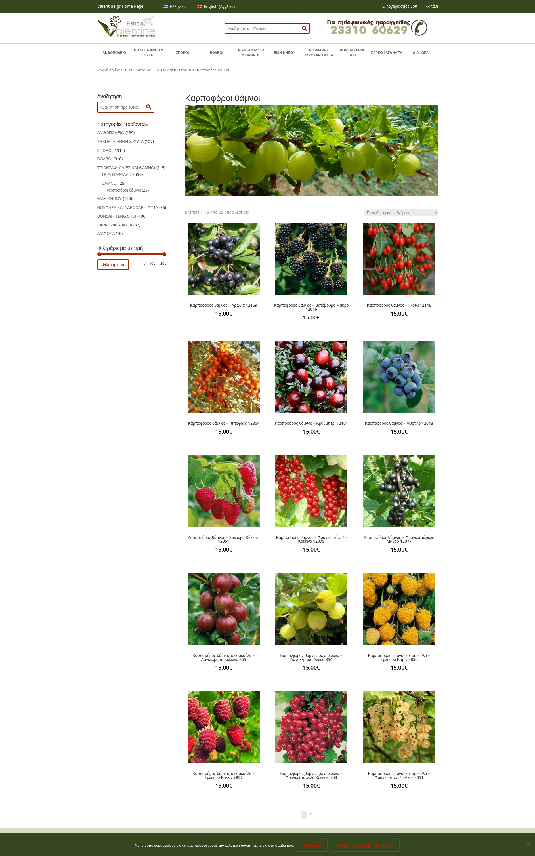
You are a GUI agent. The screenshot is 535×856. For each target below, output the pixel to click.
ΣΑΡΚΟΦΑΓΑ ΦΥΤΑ (386, 53)
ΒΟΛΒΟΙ (216, 53)
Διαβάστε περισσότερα (365, 845)
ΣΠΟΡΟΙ (182, 53)
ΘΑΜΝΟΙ (186, 69)
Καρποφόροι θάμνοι (123, 190)
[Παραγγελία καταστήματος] (401, 212)
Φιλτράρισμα (113, 264)
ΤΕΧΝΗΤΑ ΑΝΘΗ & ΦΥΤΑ (148, 52)
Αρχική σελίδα (108, 69)
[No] (528, 844)
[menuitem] (174, 6)
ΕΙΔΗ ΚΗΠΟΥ (284, 53)
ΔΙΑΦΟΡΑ (421, 53)
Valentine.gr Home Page (120, 6)
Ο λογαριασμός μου (399, 6)
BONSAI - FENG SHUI (353, 52)
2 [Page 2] (310, 814)
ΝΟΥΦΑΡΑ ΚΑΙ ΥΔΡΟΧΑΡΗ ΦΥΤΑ (127, 207)
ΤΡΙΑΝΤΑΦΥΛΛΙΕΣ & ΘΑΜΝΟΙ (250, 52)
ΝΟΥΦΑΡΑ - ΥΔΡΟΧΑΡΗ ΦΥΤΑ (318, 52)
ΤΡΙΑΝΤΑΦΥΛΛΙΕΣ (118, 174)
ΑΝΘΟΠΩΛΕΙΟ (114, 53)
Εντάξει (312, 845)
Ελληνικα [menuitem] (178, 6)
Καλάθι (431, 6)
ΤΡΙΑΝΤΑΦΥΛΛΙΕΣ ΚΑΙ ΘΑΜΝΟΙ (149, 69)
